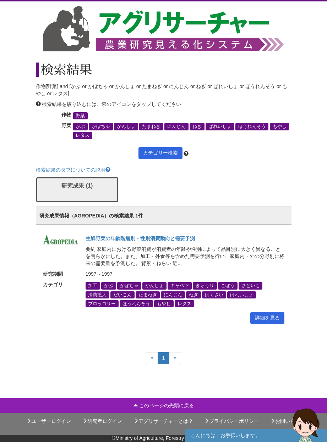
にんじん (176, 126)
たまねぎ (151, 126)
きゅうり (205, 285)
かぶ (80, 126)
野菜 (80, 115)
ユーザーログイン (48, 421)
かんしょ (126, 126)
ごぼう (228, 285)
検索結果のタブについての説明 (73, 170)
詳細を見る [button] (267, 317)
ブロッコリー (102, 303)
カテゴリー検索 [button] (160, 153)
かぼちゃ (101, 126)
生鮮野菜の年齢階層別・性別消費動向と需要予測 (140, 238)
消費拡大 (97, 294)
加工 (92, 285)
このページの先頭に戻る (163, 405)
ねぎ (197, 126)
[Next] (175, 358)
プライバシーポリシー (231, 421)
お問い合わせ (287, 421)
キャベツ (179, 285)
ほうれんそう (252, 126)
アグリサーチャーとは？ (163, 421)
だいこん (122, 294)
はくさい (214, 294)
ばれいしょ (219, 126)
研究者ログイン (102, 421)
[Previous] (152, 358)
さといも (250, 285)
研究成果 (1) (77, 186)
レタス (82, 135)
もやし (280, 126)
